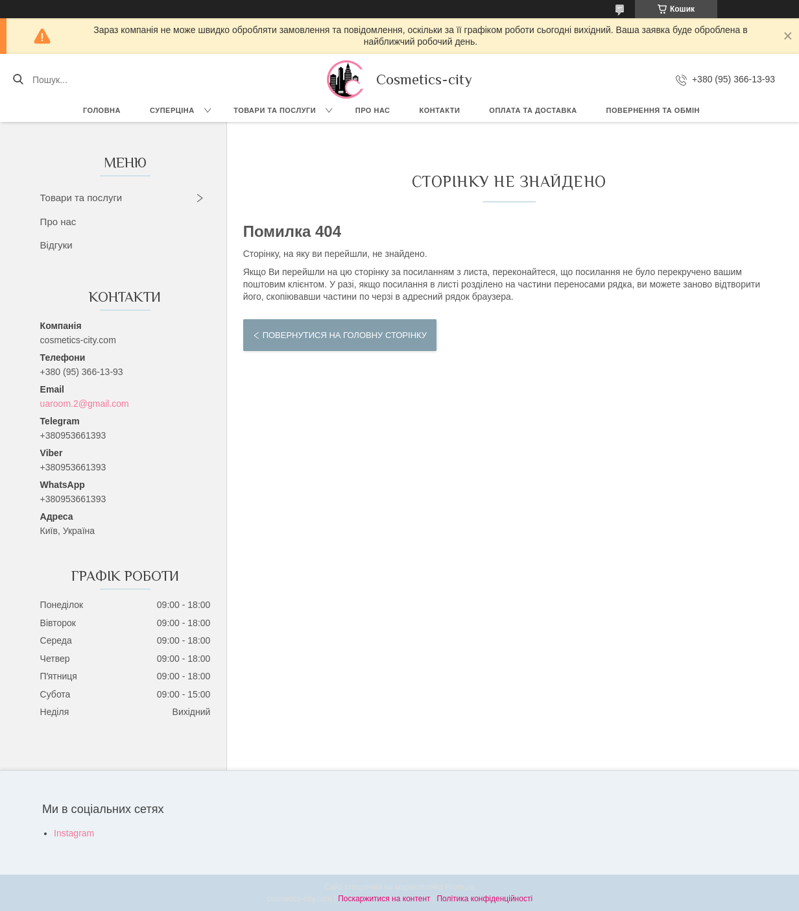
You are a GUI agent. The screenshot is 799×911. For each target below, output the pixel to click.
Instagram (74, 833)
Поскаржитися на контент (384, 898)
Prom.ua (460, 887)
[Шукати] (17, 80)
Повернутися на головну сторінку (345, 335)
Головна (102, 110)
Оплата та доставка (533, 110)
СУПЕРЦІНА (172, 110)
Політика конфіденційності (484, 898)
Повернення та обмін (653, 110)
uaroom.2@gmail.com (84, 403)
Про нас (372, 110)
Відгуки (56, 244)
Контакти (440, 110)
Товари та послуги (274, 110)
